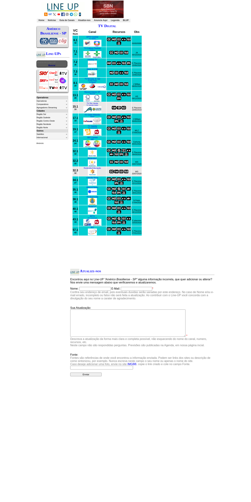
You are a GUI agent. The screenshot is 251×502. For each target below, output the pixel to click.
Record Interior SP (92, 92)
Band (92, 117)
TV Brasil (92, 82)
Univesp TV (92, 60)
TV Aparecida (92, 197)
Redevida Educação (92, 168)
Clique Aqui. (184, 401)
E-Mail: (115, 288)
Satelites (40, 134)
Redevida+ (92, 158)
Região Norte (42, 127)
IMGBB (131, 369)
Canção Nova (92, 178)
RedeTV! (92, 206)
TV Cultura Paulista (92, 48)
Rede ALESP (92, 69)
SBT (92, 139)
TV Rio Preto (92, 81)
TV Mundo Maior (92, 105)
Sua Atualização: (80, 307)
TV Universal (92, 128)
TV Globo (92, 39)
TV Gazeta (92, 126)
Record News (92, 187)
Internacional (42, 137)
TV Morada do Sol (92, 79)
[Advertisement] (172, 11)
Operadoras (42, 101)
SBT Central (92, 137)
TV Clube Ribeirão (92, 115)
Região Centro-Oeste (46, 121)
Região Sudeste (43, 117)
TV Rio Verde (92, 103)
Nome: (74, 288)
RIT (92, 227)
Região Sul (41, 114)
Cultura (92, 50)
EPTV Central (92, 37)
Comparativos (42, 104)
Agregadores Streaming (47, 107)
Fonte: (140, 364)
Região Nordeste (44, 124)
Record (92, 94)
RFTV (92, 216)
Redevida (92, 149)
